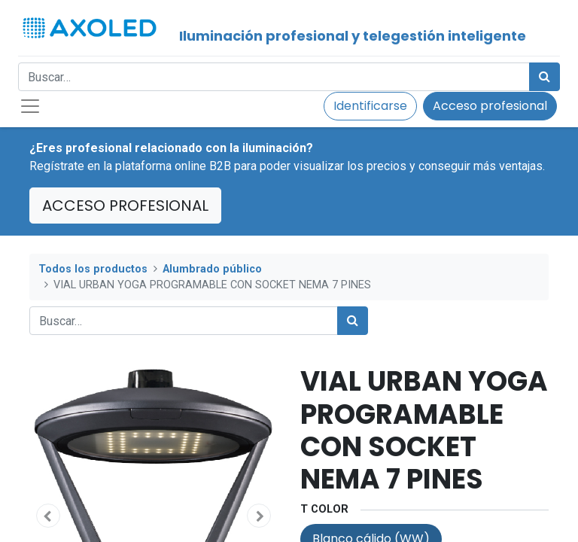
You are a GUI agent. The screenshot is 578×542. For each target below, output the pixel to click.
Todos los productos (93, 269)
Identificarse (370, 105)
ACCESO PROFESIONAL (125, 205)
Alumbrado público (212, 269)
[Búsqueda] (544, 76)
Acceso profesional (490, 105)
